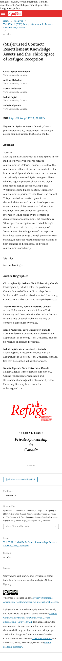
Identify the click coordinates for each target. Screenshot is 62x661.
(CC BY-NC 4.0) (30, 617)
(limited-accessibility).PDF (21, 479)
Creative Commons (42, 638)
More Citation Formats (17, 526)
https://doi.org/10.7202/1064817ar (27, 118)
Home (6, 20)
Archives (18, 20)
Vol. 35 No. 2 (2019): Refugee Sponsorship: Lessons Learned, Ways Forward (28, 26)
